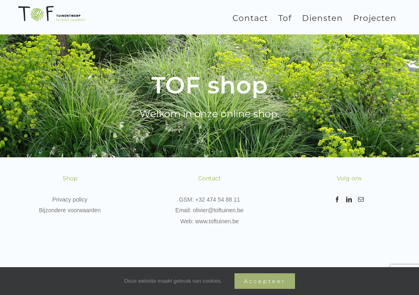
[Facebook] (337, 199)
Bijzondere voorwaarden (70, 210)
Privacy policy (70, 199)
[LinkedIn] (349, 199)
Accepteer (265, 281)
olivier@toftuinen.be (218, 210)
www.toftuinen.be (217, 221)
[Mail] (361, 199)
